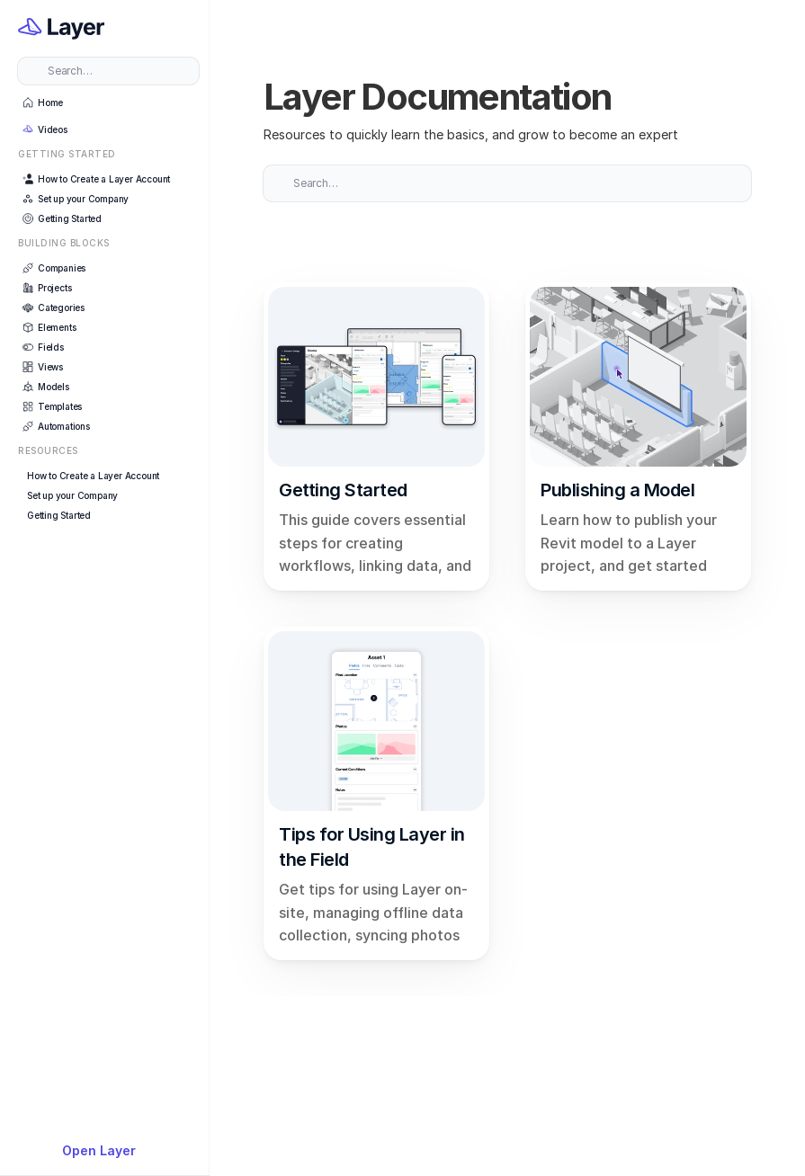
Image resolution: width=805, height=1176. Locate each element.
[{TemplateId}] (108, 1151)
